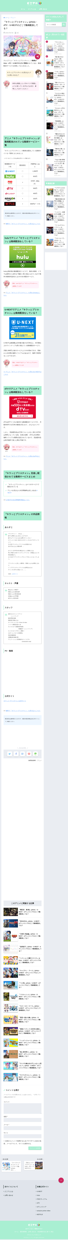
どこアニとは (32, 9)
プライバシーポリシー (34, 1235)
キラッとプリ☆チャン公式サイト (15, 701)
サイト (6, 1133)
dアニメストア (41, 1207)
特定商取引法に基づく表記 (45, 1232)
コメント (7, 1102)
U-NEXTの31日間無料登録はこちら (18, 500)
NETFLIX (40, 1215)
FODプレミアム (42, 1200)
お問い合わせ (43, 9)
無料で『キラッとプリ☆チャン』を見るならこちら (23, 224)
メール (6, 1125)
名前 (6, 1117)
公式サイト (15, 574)
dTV (38, 1203)
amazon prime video (44, 1211)
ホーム (23, 9)
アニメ (39, 760)
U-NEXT (39, 1192)
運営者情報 (23, 1232)
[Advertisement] (23, 114)
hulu (38, 1196)
